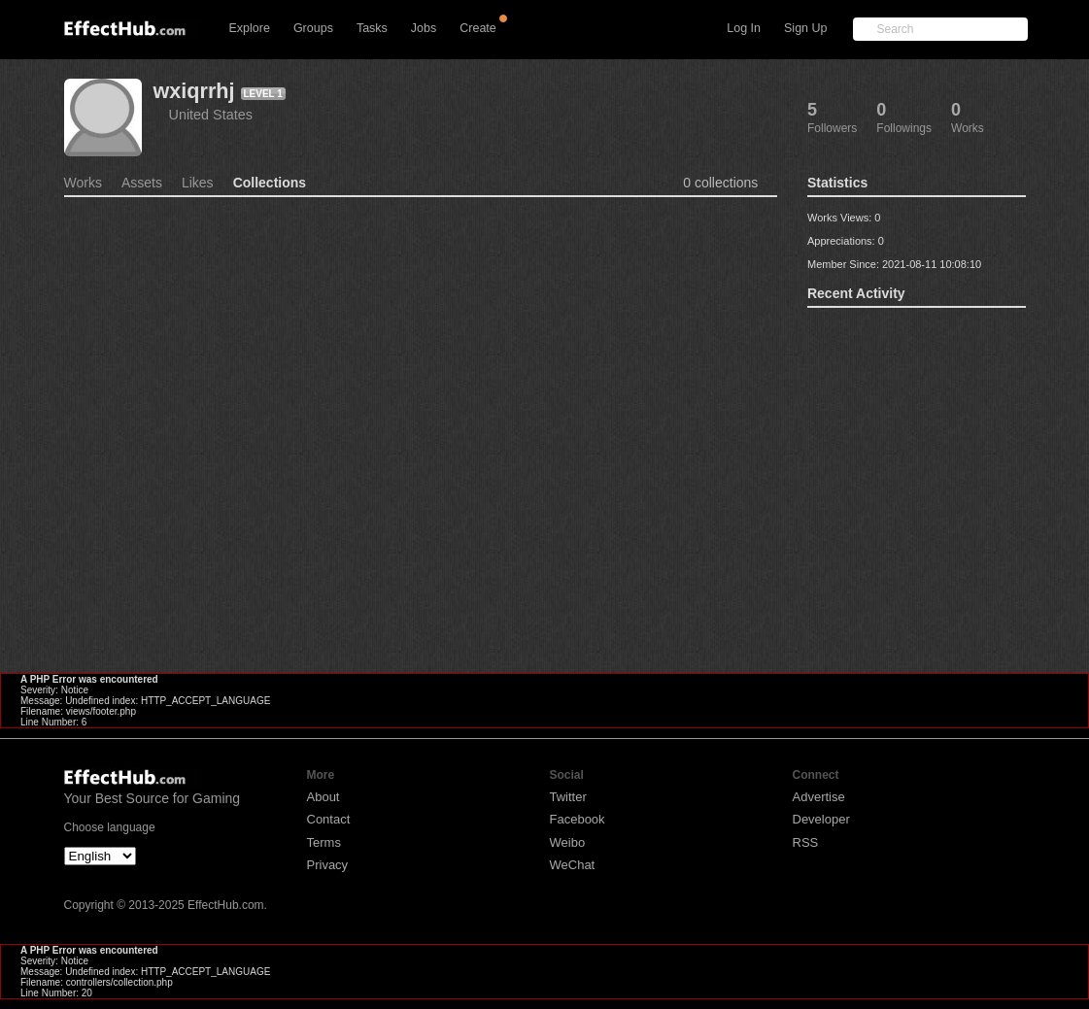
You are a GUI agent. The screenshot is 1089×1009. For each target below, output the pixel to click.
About (323, 797)
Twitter (568, 797)
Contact (329, 819)
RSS (806, 842)
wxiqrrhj (194, 91)
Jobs (423, 28)
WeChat (573, 865)
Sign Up (805, 28)
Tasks (372, 28)
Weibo (568, 842)
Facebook (577, 819)
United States (211, 114)
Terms (324, 842)
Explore (249, 28)
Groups (313, 28)
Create (477, 28)
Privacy (328, 865)
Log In (744, 28)
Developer (821, 819)
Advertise (819, 797)
